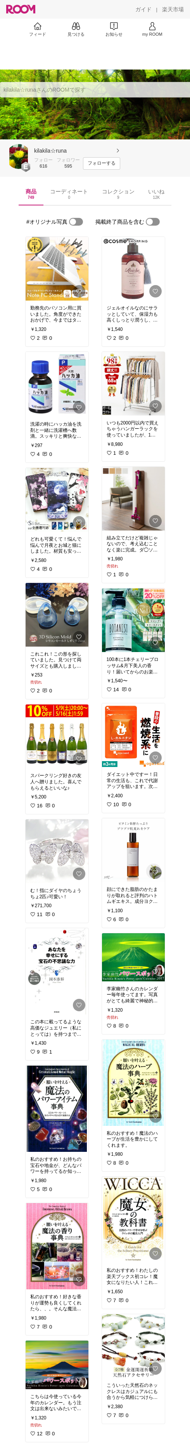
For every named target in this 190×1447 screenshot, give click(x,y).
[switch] (76, 222)
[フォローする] (101, 163)
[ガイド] (143, 9)
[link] (57, 269)
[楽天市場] (173, 9)
